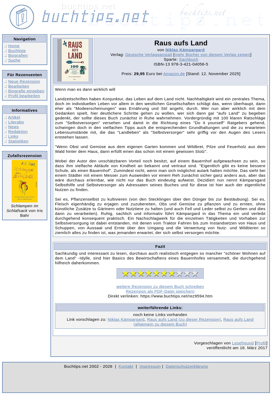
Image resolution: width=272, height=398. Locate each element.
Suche (14, 60)
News (13, 126)
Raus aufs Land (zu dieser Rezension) (184, 319)
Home (14, 46)
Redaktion (18, 131)
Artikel (14, 117)
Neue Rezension (24, 81)
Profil (261, 343)
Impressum (150, 366)
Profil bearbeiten (24, 95)
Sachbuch (188, 59)
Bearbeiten (18, 86)
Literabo (16, 122)
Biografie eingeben (26, 91)
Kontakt (126, 366)
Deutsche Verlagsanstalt (148, 54)
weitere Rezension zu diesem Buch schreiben (160, 286)
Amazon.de (174, 73)
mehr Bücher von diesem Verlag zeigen (212, 54)
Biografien (18, 55)
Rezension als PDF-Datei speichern (160, 291)
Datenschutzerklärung (187, 366)
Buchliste (17, 50)
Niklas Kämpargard (185, 49)
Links (13, 136)
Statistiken (18, 141)
